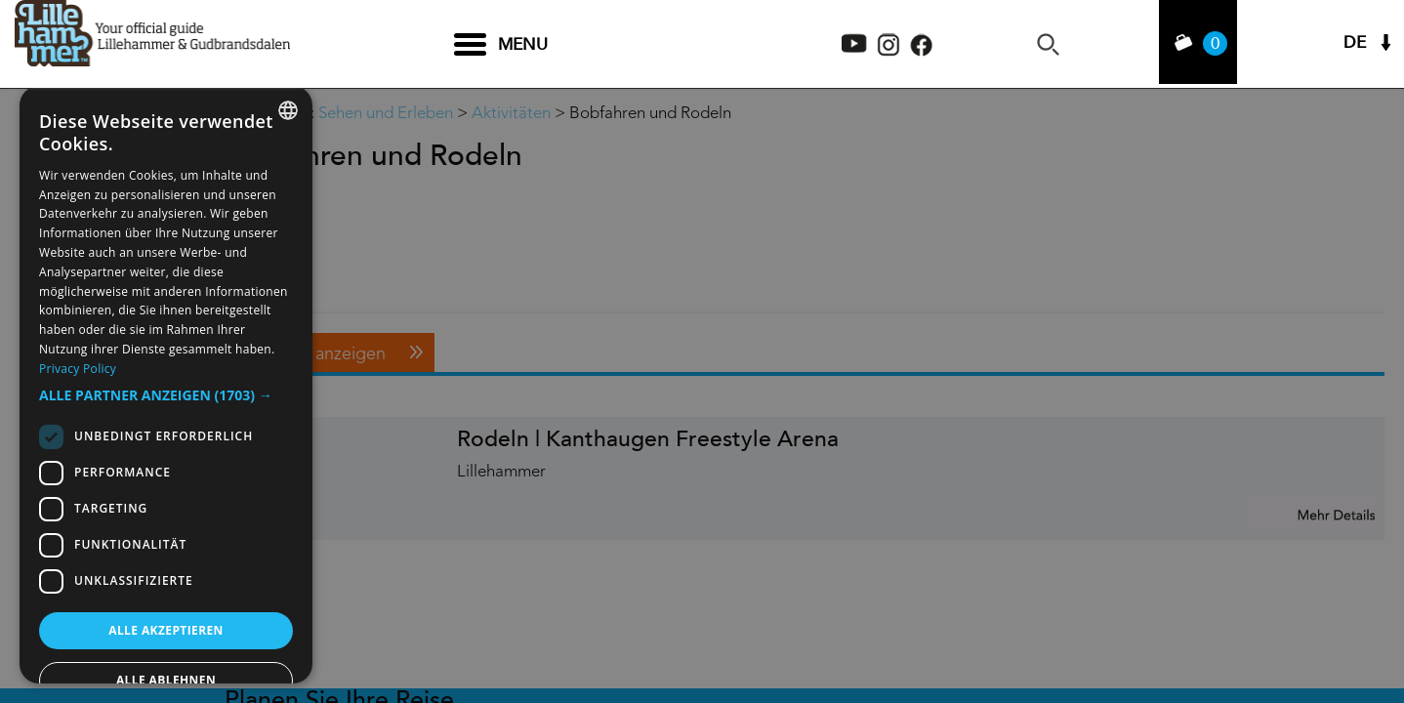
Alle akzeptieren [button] (166, 630)
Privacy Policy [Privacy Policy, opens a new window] (77, 368)
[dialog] (166, 384)
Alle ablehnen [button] (166, 680)
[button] (166, 395)
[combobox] (288, 110)
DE (1354, 44)
